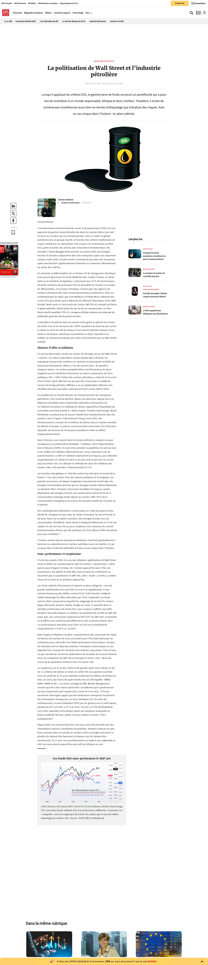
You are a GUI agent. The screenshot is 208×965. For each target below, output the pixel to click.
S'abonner (179, 3)
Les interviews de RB (49, 21)
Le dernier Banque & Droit (73, 21)
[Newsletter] (199, 3)
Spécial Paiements (98, 21)
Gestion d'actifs (117, 21)
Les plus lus (135, 239)
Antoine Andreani (65, 200)
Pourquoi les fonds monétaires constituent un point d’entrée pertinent (154, 256)
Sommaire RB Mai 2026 (25, 21)
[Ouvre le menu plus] (90, 12)
